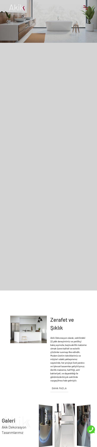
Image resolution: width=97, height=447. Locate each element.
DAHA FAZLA (59, 388)
